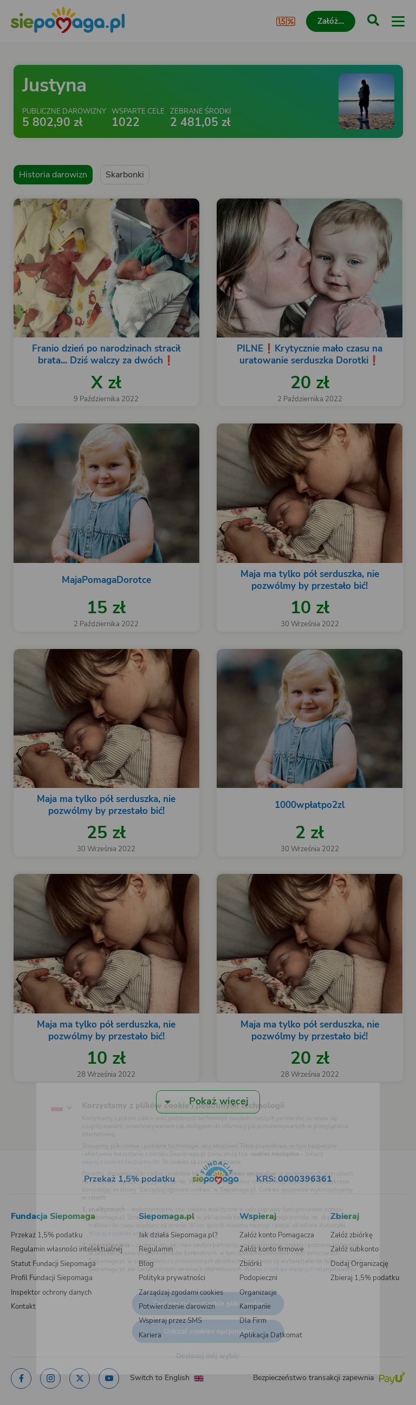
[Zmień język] (30, 1082)
